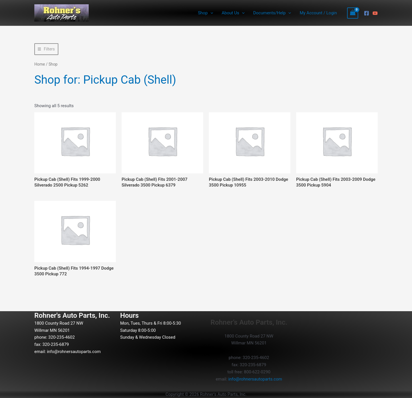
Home (39, 64)
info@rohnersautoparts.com (74, 351)
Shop (205, 13)
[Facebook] (366, 13)
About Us (233, 13)
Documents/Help (272, 13)
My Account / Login (318, 12)
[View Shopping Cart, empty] (352, 13)
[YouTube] (375, 13)
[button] (210, 13)
